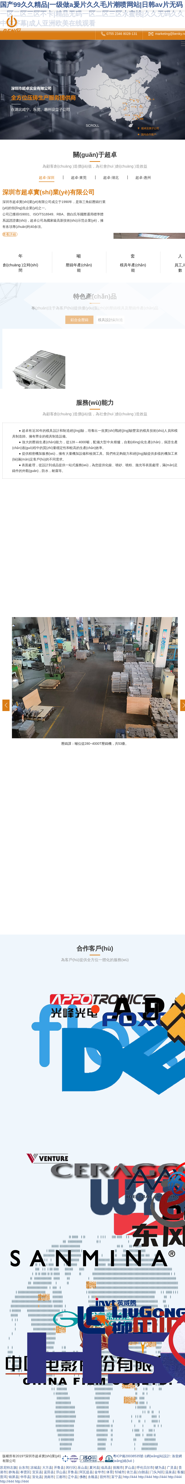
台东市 (24, 1467)
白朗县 (143, 1472)
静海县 (14, 1472)
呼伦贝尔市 (145, 1467)
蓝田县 (49, 1472)
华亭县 (25, 1477)
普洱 (3, 1477)
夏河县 (94, 1467)
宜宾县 (37, 1472)
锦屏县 (14, 1477)
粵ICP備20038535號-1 (129, 1456)
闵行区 (71, 1467)
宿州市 (105, 1477)
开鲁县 (59, 1467)
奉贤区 (25, 1472)
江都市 (61, 1477)
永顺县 (93, 1477)
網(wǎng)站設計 (158, 1456)
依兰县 (132, 1472)
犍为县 (160, 1467)
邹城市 (120, 1472)
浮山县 (61, 1472)
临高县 (106, 1467)
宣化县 (37, 1477)
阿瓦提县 (86, 1472)
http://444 (130, 1477)
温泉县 (170, 1472)
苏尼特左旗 (8, 1467)
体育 (109, 1472)
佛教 (82, 1477)
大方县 (47, 1467)
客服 (180, 1472)
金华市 (99, 1472)
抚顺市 (118, 1467)
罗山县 (130, 1467)
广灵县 (172, 1467)
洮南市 (49, 1477)
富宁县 (116, 1477)
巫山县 (82, 1467)
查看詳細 (9, 234)
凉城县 (35, 1467)
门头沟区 (157, 1472)
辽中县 (72, 1477)
